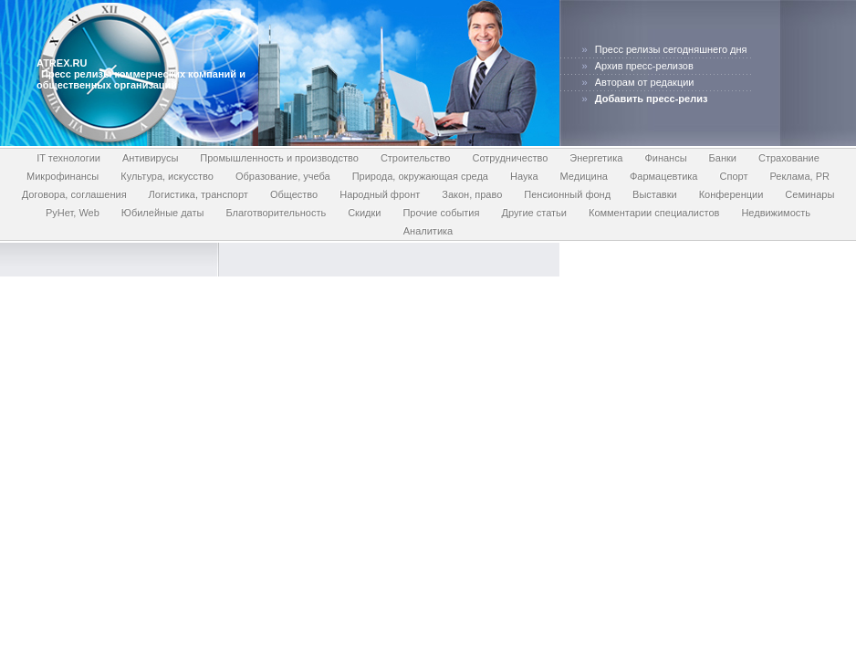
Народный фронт (379, 194)
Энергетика (595, 157)
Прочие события (440, 212)
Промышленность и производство (279, 157)
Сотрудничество (510, 157)
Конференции (731, 194)
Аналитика (428, 230)
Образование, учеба (282, 176)
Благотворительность (275, 212)
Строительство (416, 157)
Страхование (788, 157)
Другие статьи (533, 212)
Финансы (665, 157)
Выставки (654, 194)
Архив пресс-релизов (644, 65)
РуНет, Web (72, 212)
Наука (524, 176)
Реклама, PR (799, 176)
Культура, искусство (167, 176)
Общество (294, 194)
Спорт (733, 176)
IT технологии (68, 157)
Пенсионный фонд (567, 194)
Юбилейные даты (162, 212)
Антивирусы (150, 157)
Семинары (809, 194)
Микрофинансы (62, 176)
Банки (722, 157)
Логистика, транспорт (198, 194)
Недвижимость (775, 212)
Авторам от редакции (644, 82)
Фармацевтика (664, 176)
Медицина (584, 176)
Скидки (364, 212)
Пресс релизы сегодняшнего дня (671, 49)
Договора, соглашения (74, 194)
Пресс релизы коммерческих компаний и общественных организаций (141, 79)
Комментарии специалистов (654, 212)
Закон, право (472, 194)
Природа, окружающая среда (420, 176)
